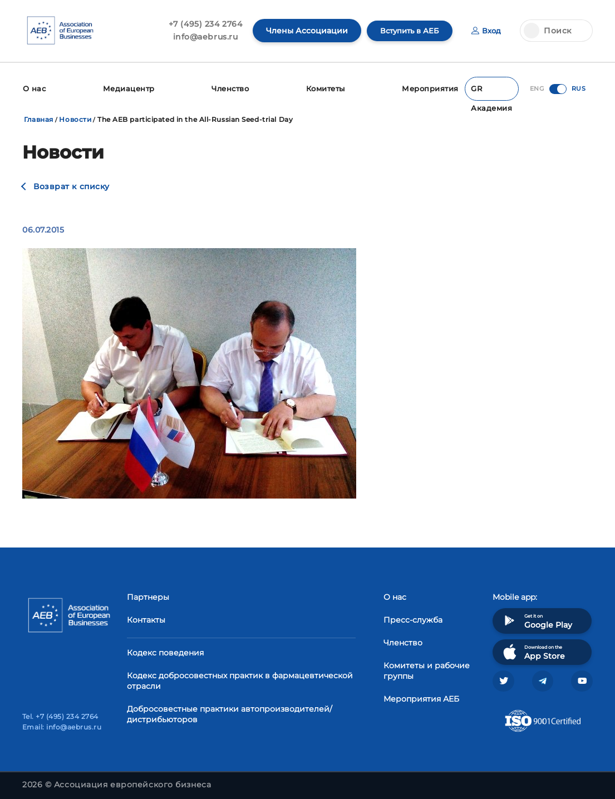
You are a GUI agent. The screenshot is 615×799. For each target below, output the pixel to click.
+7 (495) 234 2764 (200, 24)
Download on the (533, 649)
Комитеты (328, 87)
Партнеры (148, 595)
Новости (75, 118)
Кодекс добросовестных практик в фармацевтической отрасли (240, 678)
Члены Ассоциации (301, 31)
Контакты (146, 618)
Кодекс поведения (165, 650)
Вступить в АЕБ (406, 31)
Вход (485, 31)
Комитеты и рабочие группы (426, 668)
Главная (38, 118)
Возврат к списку (71, 185)
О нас (33, 87)
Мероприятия (434, 87)
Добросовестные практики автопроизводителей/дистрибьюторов (229, 712)
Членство (231, 87)
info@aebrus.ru (200, 37)
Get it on (536, 618)
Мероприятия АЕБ (421, 697)
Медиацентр (128, 87)
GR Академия (492, 90)
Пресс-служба (412, 618)
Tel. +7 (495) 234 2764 (60, 716)
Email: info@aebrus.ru (61, 727)
